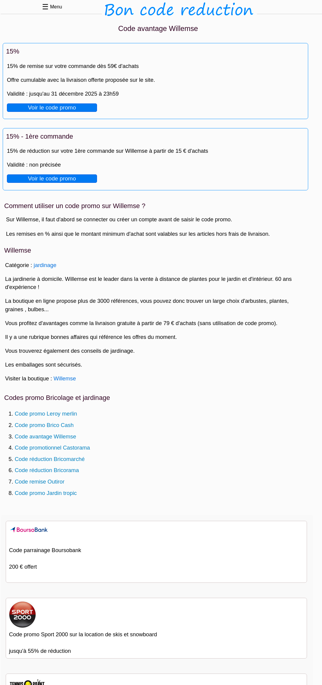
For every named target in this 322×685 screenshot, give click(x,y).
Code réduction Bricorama (47, 470)
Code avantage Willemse (45, 436)
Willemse (64, 378)
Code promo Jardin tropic (46, 493)
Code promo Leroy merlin (46, 413)
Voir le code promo (52, 107)
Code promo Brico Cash (44, 425)
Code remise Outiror (40, 481)
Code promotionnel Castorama (52, 447)
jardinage (45, 265)
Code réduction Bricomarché (50, 459)
